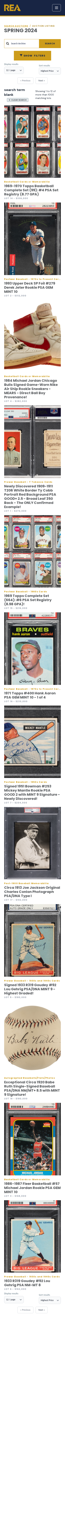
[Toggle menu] (56, 7)
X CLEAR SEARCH (18, 100)
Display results (11, 64)
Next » (41, 80)
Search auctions (16, 26)
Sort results (44, 65)
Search (50, 43)
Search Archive (18, 43)
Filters (32, 55)
